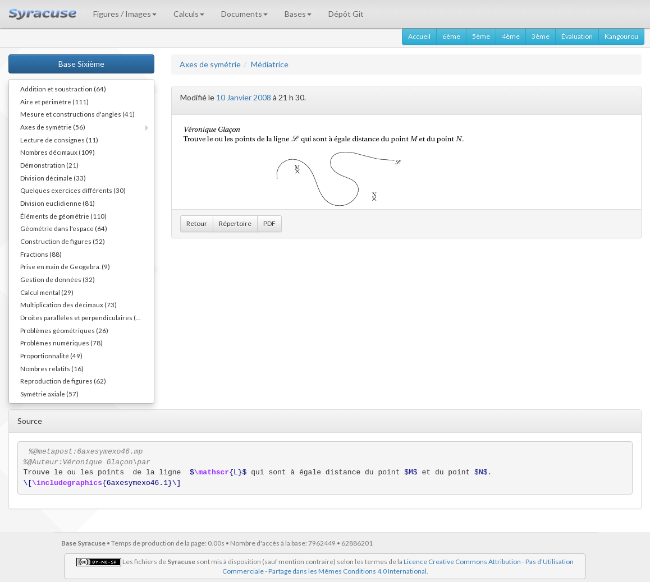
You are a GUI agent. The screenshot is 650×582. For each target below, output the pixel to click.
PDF (269, 223)
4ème (511, 36)
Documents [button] (244, 14)
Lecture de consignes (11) (59, 140)
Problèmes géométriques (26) (64, 330)
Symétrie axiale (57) (49, 394)
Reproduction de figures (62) (63, 381)
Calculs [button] (188, 14)
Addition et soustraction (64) (63, 89)
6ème (451, 36)
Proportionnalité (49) (51, 355)
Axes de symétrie (210, 64)
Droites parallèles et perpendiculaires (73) (83, 317)
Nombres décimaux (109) (57, 152)
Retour (196, 223)
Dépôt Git (346, 14)
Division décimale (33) (53, 178)
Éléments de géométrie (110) (63, 216)
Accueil (419, 36)
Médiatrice (270, 64)
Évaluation (577, 36)
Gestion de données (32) (57, 279)
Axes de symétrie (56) (52, 127)
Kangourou (621, 36)
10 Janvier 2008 (243, 97)
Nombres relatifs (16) (52, 368)
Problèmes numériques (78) (61, 343)
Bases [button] (298, 14)
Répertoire (235, 223)
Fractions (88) (41, 254)
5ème (481, 36)
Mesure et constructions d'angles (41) (77, 114)
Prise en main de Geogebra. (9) (65, 266)
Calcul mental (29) (47, 292)
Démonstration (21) (49, 165)
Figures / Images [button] (125, 14)
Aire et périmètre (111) (54, 101)
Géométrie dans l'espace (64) (63, 228)
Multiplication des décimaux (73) (68, 304)
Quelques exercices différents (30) (73, 190)
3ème (541, 36)
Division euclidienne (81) (57, 203)
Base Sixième (81, 63)
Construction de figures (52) (62, 241)
